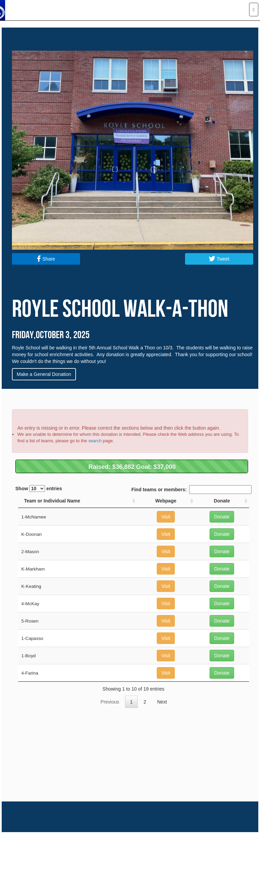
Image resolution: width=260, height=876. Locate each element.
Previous (110, 702)
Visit (165, 516)
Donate (221, 516)
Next (162, 702)
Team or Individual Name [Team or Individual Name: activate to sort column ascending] (52, 500)
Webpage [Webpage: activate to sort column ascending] (166, 500)
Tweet (219, 259)
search (95, 440)
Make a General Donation (44, 374)
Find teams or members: (191, 489)
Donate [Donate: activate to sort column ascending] (222, 500)
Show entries (38, 488)
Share (46, 259)
